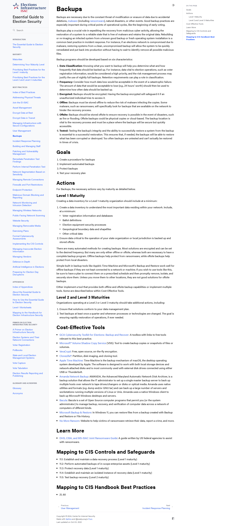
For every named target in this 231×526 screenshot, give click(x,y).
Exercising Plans (21, 230)
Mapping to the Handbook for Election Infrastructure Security (28, 314)
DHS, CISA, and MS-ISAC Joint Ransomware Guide (88, 438)
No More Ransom (69, 421)
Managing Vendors (22, 256)
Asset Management (22, 107)
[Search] (29, 30)
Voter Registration (21, 344)
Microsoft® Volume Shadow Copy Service (83, 343)
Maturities (17, 59)
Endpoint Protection (22, 189)
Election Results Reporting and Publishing (28, 374)
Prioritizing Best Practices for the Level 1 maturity (29, 71)
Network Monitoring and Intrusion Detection (25, 204)
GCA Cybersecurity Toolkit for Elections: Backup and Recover (94, 334)
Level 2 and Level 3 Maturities (201, 20)
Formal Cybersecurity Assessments (23, 237)
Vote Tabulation (20, 368)
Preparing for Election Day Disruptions (25, 273)
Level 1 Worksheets (22, 307)
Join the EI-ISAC (21, 102)
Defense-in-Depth (21, 261)
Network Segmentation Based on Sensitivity (29, 173)
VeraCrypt (65, 351)
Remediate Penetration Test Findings (26, 160)
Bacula (63, 400)
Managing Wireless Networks (27, 210)
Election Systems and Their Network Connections (26, 338)
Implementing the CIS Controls (28, 243)
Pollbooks (17, 350)
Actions (189, 13)
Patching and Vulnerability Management (25, 152)
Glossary (17, 388)
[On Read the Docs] (173, 519)
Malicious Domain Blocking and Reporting (28, 196)
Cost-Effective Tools (194, 23)
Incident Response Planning (26, 140)
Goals (188, 9)
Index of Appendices (23, 286)
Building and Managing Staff (26, 146)
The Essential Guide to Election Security (28, 45)
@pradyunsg (81, 518)
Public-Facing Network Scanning (29, 215)
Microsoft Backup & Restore (75, 412)
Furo (90, 518)
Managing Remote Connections (28, 179)
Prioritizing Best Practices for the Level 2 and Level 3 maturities (29, 78)
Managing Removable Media (27, 225)
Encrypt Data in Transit (24, 117)
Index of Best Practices (24, 92)
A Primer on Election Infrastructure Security (23, 331)
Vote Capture (19, 362)
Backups (17, 135)
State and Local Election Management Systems (24, 356)
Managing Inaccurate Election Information (27, 250)
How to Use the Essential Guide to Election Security (28, 301)
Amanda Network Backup (74, 376)
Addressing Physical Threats (27, 97)
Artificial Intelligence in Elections (28, 266)
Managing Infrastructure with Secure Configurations (27, 124)
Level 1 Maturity (195, 16)
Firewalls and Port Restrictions (28, 184)
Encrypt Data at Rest (23, 112)
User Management (22, 130)
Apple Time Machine (71, 360)
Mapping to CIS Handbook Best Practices (200, 38)
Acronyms (18, 393)
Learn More (191, 27)
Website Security (21, 220)
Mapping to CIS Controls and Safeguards (198, 32)
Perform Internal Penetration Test (29, 166)
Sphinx (69, 518)
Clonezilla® (65, 356)
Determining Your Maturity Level (28, 64)
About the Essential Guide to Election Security (27, 293)
